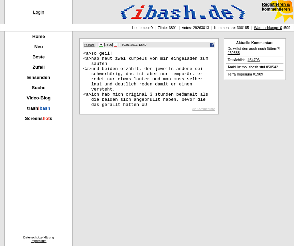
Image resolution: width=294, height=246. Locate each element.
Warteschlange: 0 (268, 28)
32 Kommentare (203, 120)
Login (38, 12)
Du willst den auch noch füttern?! (254, 50)
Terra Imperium (245, 74)
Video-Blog (38, 97)
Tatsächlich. (244, 60)
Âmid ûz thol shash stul (253, 67)
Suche (38, 87)
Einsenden (38, 77)
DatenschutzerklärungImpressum (38, 239)
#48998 (89, 44)
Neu (38, 46)
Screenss (38, 118)
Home (38, 36)
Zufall (39, 67)
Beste (38, 56)
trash (38, 108)
